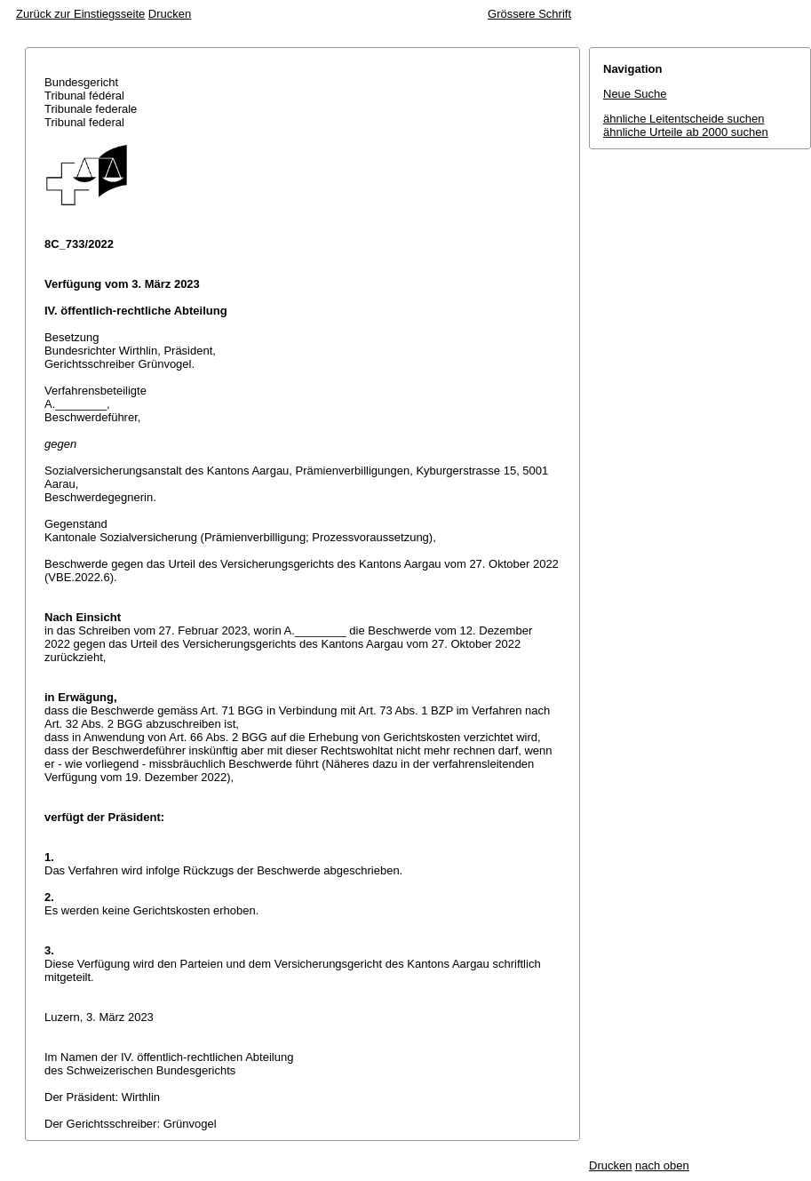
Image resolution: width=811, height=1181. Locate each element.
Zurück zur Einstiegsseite (80, 13)
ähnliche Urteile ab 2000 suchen (685, 132)
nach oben (662, 1165)
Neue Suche (635, 93)
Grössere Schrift (529, 13)
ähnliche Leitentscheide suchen (683, 118)
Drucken (169, 13)
